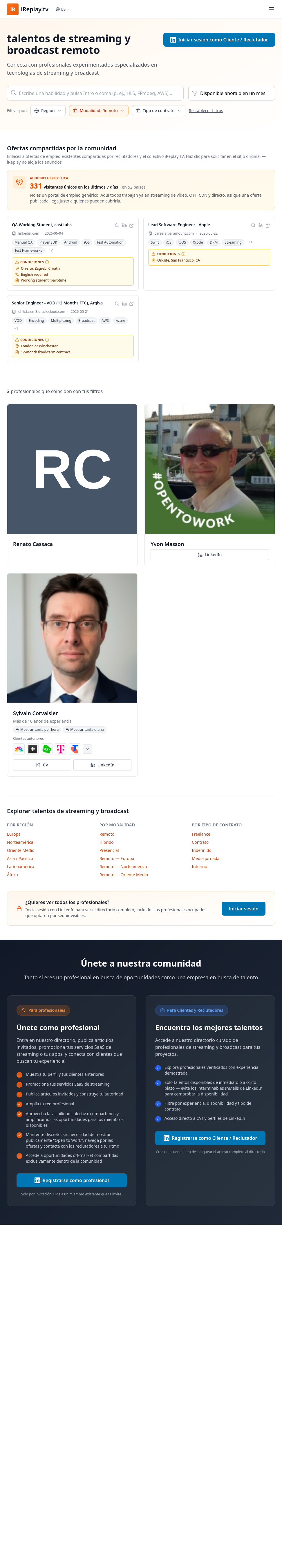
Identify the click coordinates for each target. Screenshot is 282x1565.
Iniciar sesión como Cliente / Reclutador (219, 39)
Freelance (201, 834)
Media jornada (205, 858)
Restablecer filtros (206, 110)
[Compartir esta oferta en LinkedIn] (124, 225)
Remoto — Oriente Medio (124, 874)
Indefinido (202, 850)
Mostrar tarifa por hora (37, 729)
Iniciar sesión (243, 908)
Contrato (200, 842)
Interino (199, 866)
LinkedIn (210, 554)
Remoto (107, 834)
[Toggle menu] (271, 9)
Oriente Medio (21, 850)
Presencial (109, 850)
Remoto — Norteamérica (123, 866)
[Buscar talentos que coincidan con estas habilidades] (116, 225)
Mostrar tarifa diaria (85, 729)
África (12, 874)
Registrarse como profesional (72, 1180)
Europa (14, 834)
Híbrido (107, 842)
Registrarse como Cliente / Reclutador (210, 1138)
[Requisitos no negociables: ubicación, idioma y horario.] (47, 262)
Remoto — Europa (117, 858)
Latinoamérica (20, 866)
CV (42, 765)
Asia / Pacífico (20, 858)
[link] (73, 254)
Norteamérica (20, 842)
